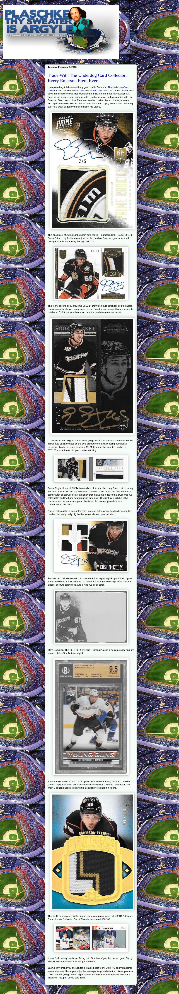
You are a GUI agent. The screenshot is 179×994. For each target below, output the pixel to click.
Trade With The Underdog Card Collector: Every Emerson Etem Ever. (87, 78)
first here (79, 90)
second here (96, 90)
